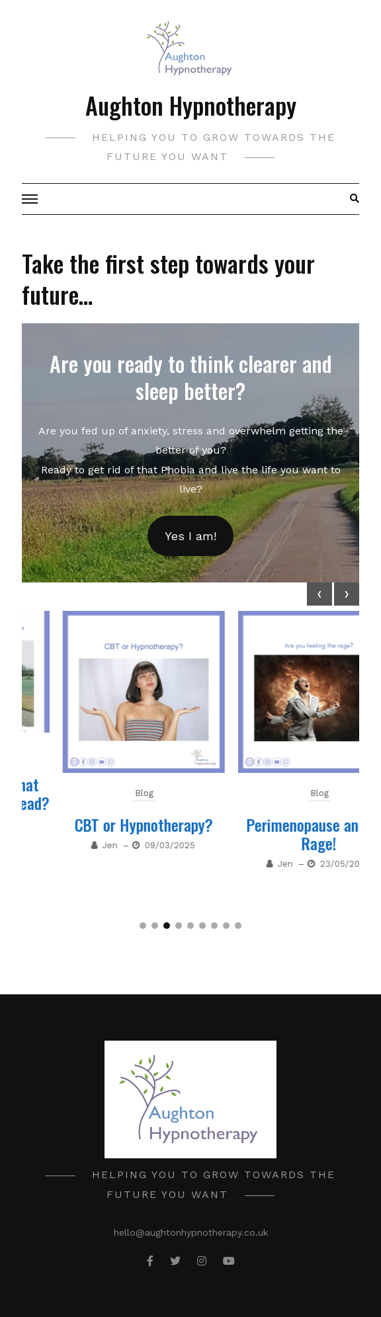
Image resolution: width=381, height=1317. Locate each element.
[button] (143, 925)
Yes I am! (190, 536)
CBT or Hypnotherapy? (278, 824)
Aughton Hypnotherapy (190, 104)
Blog (103, 753)
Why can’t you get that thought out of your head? (103, 793)
